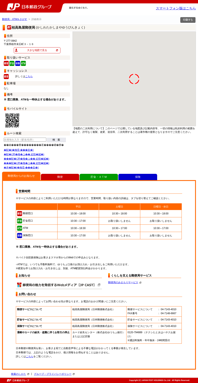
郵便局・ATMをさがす (14, 19)
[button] (179, 93)
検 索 (56, 139)
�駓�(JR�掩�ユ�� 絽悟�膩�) (24, 154)
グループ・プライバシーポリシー (54, 374)
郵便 (60, 176)
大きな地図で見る (37, 50)
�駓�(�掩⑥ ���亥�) (19, 150)
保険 (137, 176)
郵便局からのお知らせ (21, 175)
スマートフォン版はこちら (176, 8)
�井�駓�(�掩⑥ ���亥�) (21, 167)
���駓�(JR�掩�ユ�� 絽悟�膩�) (26, 158)
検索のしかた (20, 374)
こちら (29, 76)
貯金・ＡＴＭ (99, 176)
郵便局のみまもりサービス (124, 282)
